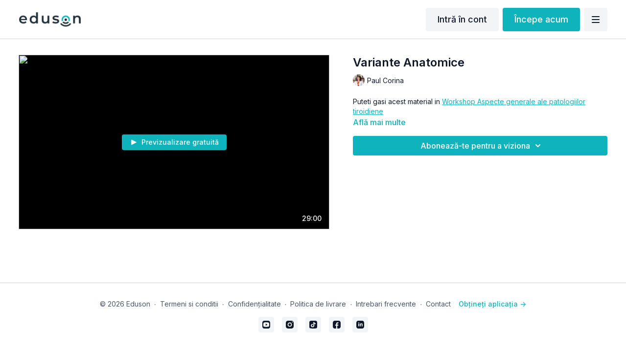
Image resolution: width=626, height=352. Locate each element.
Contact (438, 304)
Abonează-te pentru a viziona (482, 146)
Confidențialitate (254, 304)
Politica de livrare (318, 304)
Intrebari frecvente (386, 304)
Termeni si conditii (189, 304)
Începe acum (541, 19)
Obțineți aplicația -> (492, 304)
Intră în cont (462, 19)
